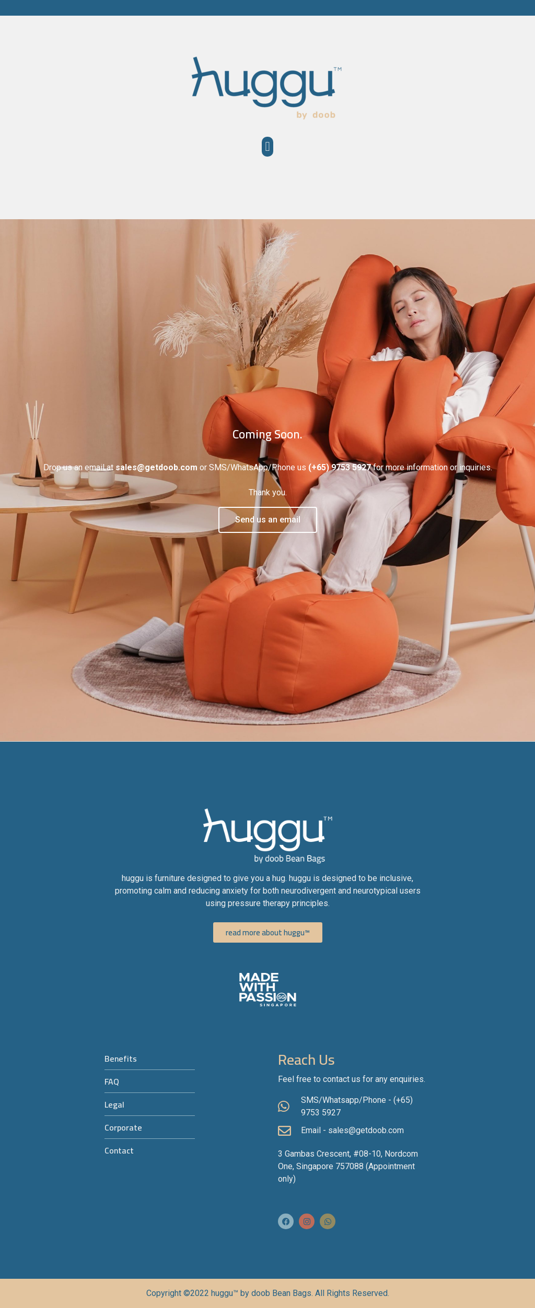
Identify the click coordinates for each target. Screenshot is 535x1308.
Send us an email (267, 520)
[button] (267, 147)
